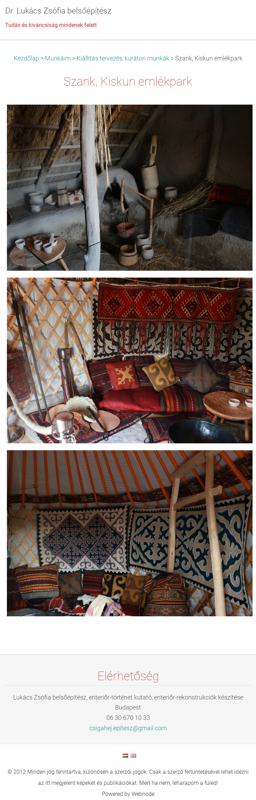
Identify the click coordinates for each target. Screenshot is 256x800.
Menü (237, 15)
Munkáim (58, 58)
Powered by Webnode (128, 794)
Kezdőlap (26, 58)
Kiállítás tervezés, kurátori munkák (123, 58)
